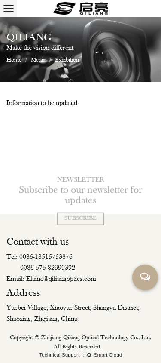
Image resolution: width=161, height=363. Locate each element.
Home (13, 60)
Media (38, 60)
